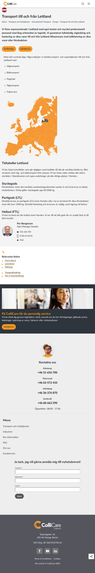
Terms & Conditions (43, 559)
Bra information (10, 437)
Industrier (7, 432)
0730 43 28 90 (26, 236)
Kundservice (9, 454)
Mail (22, 240)
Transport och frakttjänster (19, 22)
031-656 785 (25, 232)
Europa (55, 22)
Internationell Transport (41, 22)
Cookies (57, 559)
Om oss (6, 448)
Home (4, 22)
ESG (5, 443)
